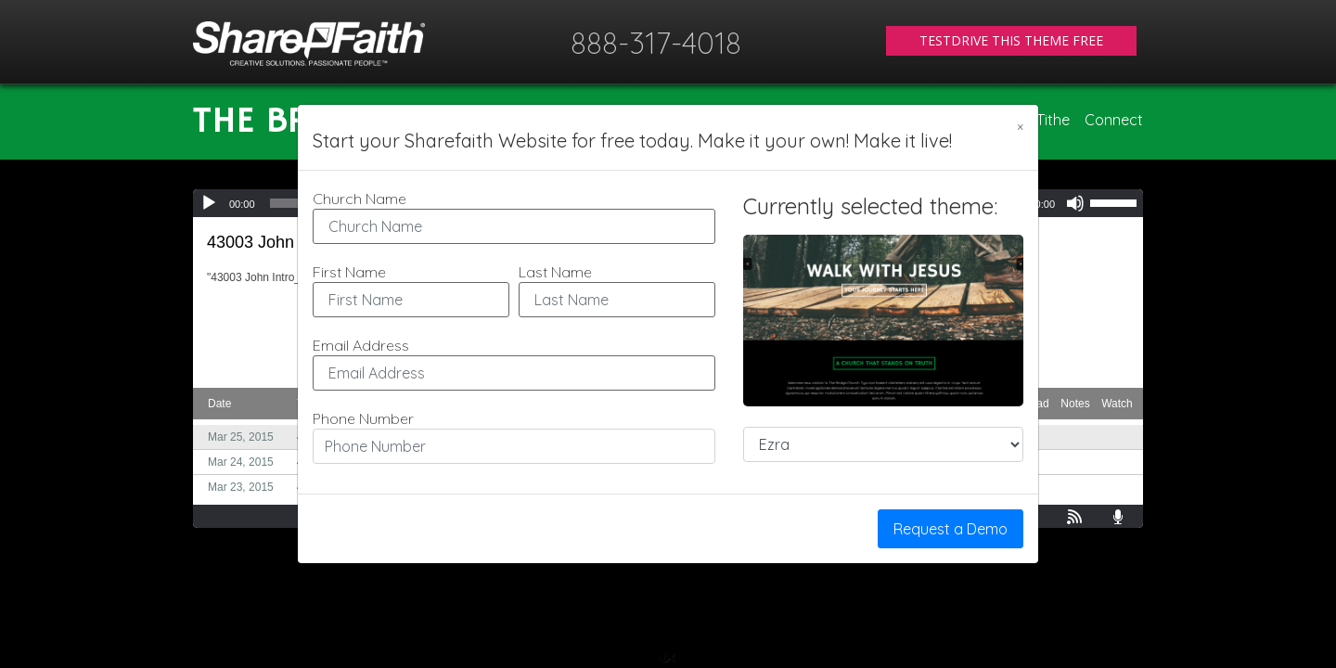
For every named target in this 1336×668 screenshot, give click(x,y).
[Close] (1020, 127)
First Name (349, 271)
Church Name (359, 198)
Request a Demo (950, 529)
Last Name (555, 271)
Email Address (361, 345)
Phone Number (363, 418)
